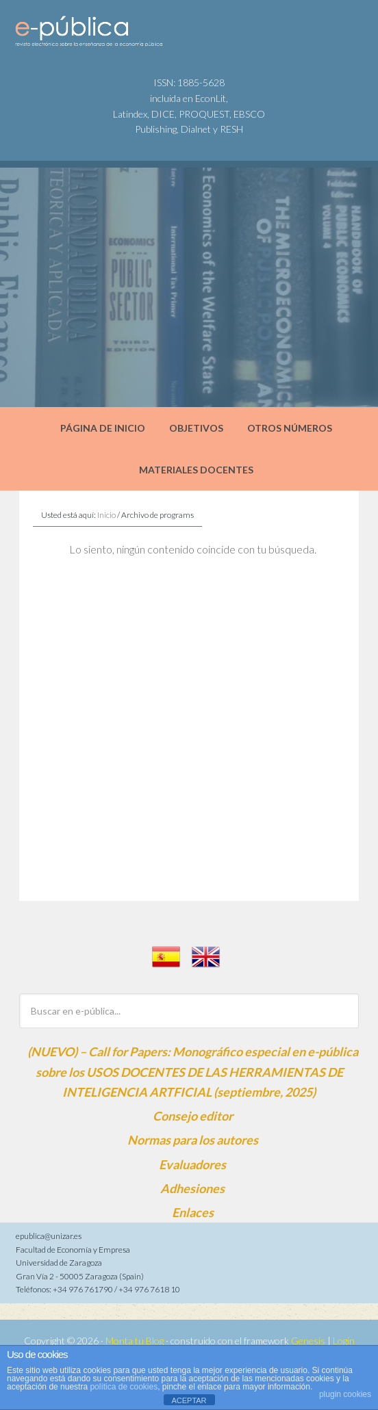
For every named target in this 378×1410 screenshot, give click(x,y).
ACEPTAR (188, 1400)
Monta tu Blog (134, 1340)
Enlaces (193, 1212)
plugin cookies (345, 1394)
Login (344, 1340)
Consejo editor (193, 1115)
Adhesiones (192, 1188)
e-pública (116, 34)
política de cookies (124, 1387)
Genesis (308, 1340)
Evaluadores (192, 1164)
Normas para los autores (192, 1139)
